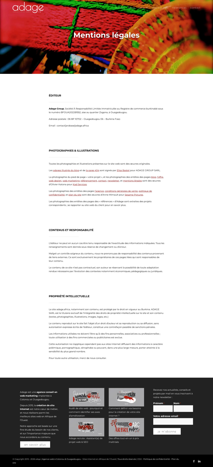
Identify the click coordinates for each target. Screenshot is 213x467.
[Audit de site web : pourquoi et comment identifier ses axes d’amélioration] (86, 397)
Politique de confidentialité (156, 459)
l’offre (160, 177)
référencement (89, 180)
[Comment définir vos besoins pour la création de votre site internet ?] (126, 397)
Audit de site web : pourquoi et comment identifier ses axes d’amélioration (86, 412)
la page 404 (92, 170)
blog (153, 177)
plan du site (74, 194)
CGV (140, 459)
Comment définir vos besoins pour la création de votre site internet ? (125, 412)
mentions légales (132, 180)
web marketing (71, 180)
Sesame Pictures (134, 194)
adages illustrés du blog (66, 170)
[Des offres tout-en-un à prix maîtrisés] (126, 427)
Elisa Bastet (123, 170)
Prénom (158, 403)
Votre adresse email (166, 416)
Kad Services (80, 184)
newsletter (113, 180)
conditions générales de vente (121, 191)
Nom (177, 403)
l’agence (99, 191)
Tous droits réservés (127, 459)
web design (55, 180)
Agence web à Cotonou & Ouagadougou (61, 459)
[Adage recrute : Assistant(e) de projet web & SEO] (86, 427)
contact (102, 180)
